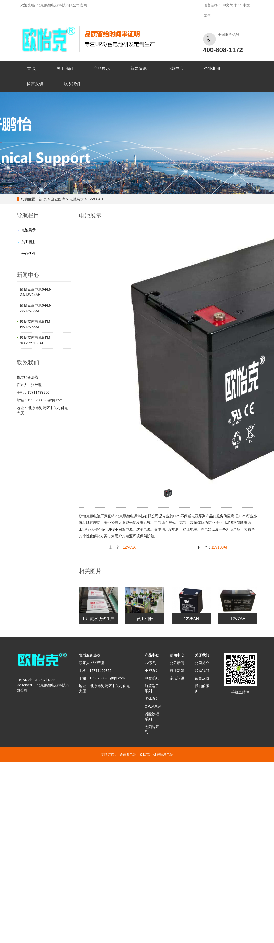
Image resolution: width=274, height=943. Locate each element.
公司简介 (202, 663)
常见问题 (177, 678)
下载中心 (175, 68)
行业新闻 (177, 670)
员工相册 (144, 619)
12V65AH (130, 547)
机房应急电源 (163, 754)
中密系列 (152, 678)
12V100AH (220, 547)
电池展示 (76, 199)
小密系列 (152, 670)
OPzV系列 (153, 706)
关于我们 (65, 68)
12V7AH (238, 619)
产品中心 (152, 655)
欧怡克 (145, 754)
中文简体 (230, 5)
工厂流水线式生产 (98, 619)
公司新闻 (177, 663)
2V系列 (150, 663)
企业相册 (212, 68)
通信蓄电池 (128, 754)
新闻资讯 (138, 68)
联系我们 (72, 84)
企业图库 (58, 199)
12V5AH (191, 619)
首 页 (31, 68)
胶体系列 (152, 699)
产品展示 (101, 68)
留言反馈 (35, 84)
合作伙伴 (28, 253)
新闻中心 (177, 655)
